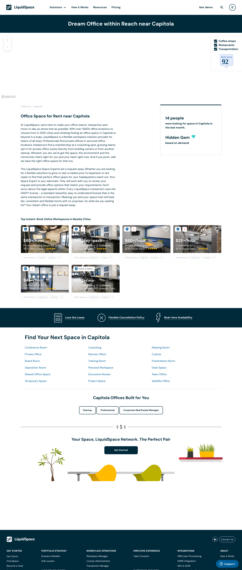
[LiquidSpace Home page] (20, 7)
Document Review (99, 374)
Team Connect (141, 556)
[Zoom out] (7, 47)
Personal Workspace (100, 367)
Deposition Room (35, 367)
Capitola (37, 106)
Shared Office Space (37, 374)
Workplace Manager (97, 556)
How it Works (79, 7)
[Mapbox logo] (8, 97)
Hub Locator (48, 561)
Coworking (94, 347)
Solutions (56, 7)
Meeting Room (161, 347)
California (26, 106)
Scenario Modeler (50, 556)
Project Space (97, 381)
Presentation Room (163, 361)
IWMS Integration (186, 561)
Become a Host (15, 565)
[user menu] (232, 7)
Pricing (116, 7)
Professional (108, 410)
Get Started (121, 450)
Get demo (206, 7)
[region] (121, 66)
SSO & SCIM (183, 565)
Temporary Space (36, 381)
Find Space (13, 561)
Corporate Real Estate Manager (141, 410)
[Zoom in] (7, 40)
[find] (221, 7)
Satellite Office (161, 381)
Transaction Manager (97, 565)
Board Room (32, 361)
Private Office (33, 354)
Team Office (159, 374)
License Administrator (98, 561)
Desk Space (159, 367)
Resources (100, 7)
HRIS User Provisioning (189, 556)
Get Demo (12, 556)
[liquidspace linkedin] (215, 539)
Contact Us (227, 539)
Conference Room (36, 347)
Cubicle (156, 354)
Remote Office (97, 354)
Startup (87, 410)
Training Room (97, 361)
